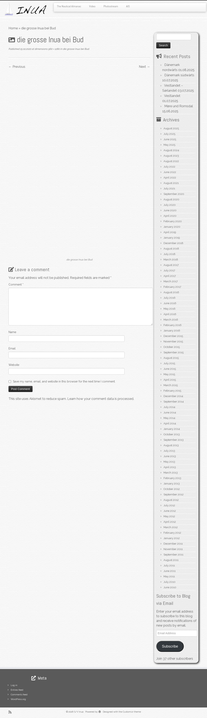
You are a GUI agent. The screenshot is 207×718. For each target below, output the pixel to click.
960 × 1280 (54, 49)
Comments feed (19, 694)
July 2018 (169, 254)
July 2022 (169, 166)
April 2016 (170, 314)
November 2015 (173, 341)
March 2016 (171, 319)
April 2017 (170, 275)
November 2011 (173, 549)
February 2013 (172, 478)
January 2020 (172, 226)
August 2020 (171, 199)
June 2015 (170, 368)
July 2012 (169, 505)
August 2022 (171, 161)
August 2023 (171, 155)
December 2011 (173, 543)
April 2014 (170, 423)
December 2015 (173, 336)
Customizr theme (132, 712)
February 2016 (173, 325)
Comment (15, 284)
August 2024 (171, 150)
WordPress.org (18, 699)
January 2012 (172, 538)
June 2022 (170, 172)
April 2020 (170, 215)
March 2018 (171, 259)
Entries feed (17, 690)
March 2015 (171, 385)
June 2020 (170, 210)
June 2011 (170, 570)
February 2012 (172, 532)
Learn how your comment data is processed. (100, 399)
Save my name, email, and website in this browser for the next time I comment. (64, 381)
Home (13, 28)
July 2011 (169, 565)
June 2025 (170, 139)
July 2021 (169, 188)
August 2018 (171, 248)
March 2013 (171, 472)
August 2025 (171, 128)
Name (12, 332)
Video (92, 6)
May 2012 (169, 516)
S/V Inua (78, 712)
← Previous (16, 67)
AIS (128, 6)
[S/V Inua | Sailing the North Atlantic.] (24, 9)
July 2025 (169, 133)
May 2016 (169, 308)
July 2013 (169, 450)
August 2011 (171, 560)
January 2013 (172, 483)
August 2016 (171, 292)
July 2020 (170, 204)
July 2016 (169, 297)
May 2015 (169, 374)
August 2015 (171, 357)
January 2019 (172, 237)
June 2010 (170, 587)
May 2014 (169, 418)
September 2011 (173, 554)
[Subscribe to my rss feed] (11, 712)
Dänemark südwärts (179, 75)
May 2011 (169, 576)
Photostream (111, 6)
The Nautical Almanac (69, 6)
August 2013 (171, 445)
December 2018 (173, 243)
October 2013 (172, 434)
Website (13, 364)
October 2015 (172, 346)
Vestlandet (172, 96)
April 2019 (170, 232)
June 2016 (170, 303)
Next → (144, 67)
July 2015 (169, 363)
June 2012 (170, 510)
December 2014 (173, 396)
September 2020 (174, 193)
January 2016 (172, 330)
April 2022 (170, 177)
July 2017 (169, 270)
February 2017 (172, 286)
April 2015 (170, 379)
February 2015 (172, 390)
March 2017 (171, 281)
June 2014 (170, 412)
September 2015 (174, 352)
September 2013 (174, 439)
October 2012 (172, 489)
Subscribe (170, 646)
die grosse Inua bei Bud (75, 49)
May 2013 (169, 461)
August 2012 (171, 499)
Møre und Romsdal (178, 106)
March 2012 (171, 527)
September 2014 (174, 401)
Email (12, 348)
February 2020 (173, 221)
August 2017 (171, 265)
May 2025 (169, 144)
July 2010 (169, 581)
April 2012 (170, 521)
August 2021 (171, 183)
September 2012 (174, 494)
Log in (14, 685)
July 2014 (169, 407)
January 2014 (172, 428)
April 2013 (170, 467)
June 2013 (170, 456)
